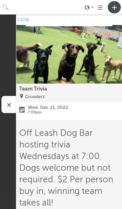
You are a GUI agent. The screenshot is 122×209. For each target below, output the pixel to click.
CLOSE (23, 20)
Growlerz (35, 96)
